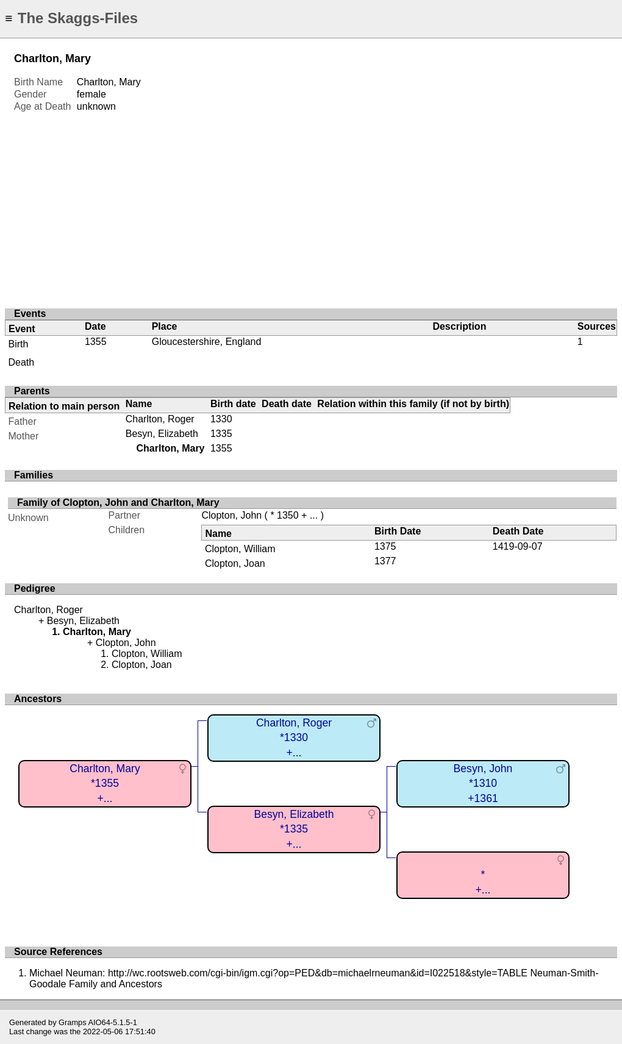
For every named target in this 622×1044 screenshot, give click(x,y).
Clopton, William (240, 549)
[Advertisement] (311, 204)
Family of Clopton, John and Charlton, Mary (118, 502)
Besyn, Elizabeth (162, 433)
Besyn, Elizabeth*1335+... (294, 829)
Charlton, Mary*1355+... (105, 783)
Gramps (73, 1022)
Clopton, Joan (235, 563)
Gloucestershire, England (207, 341)
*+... (483, 882)
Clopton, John (231, 515)
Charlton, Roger (160, 419)
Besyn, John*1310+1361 (483, 783)
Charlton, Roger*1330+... (294, 738)
